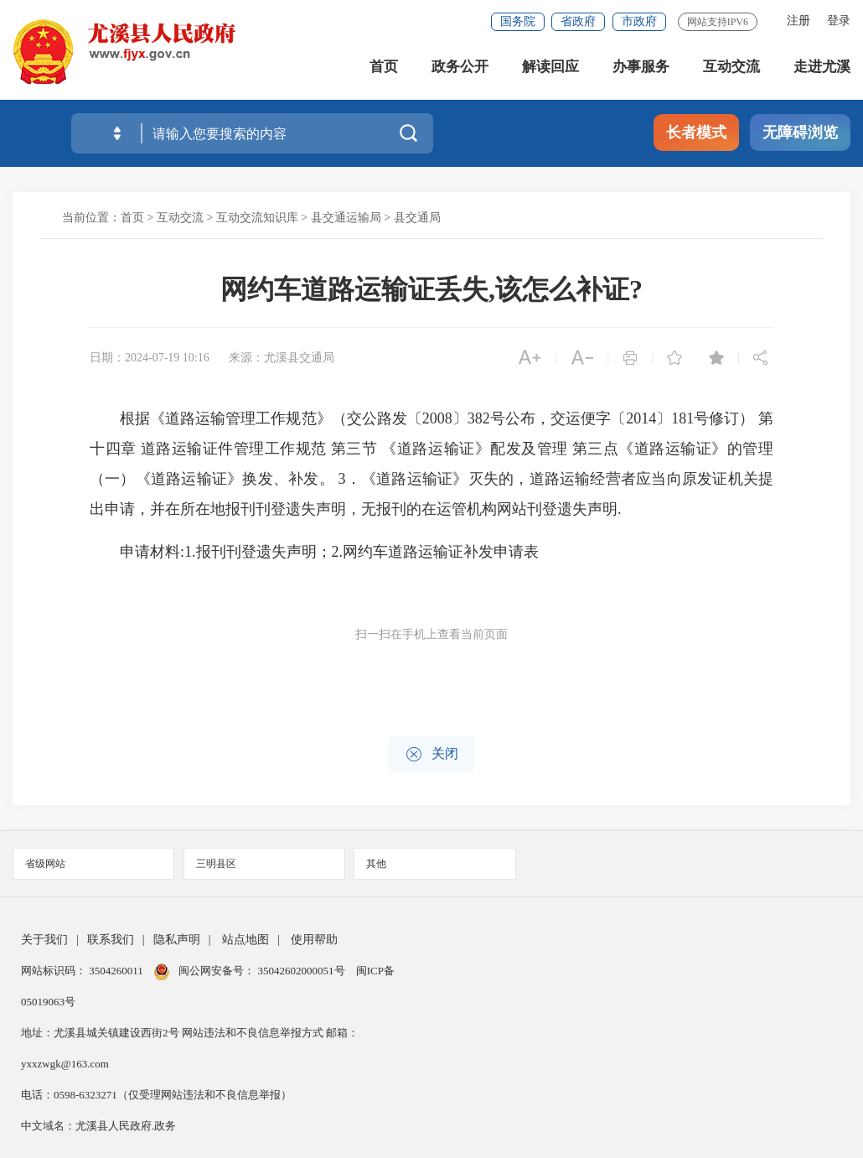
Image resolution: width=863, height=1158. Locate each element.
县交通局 (417, 217)
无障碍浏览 (800, 132)
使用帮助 (314, 939)
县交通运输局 (346, 217)
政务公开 (460, 67)
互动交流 (731, 67)
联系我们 (110, 939)
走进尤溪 (821, 67)
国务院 (517, 21)
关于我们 (44, 939)
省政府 (578, 21)
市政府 (639, 21)
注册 (798, 20)
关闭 (432, 754)
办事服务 (640, 67)
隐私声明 (176, 939)
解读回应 (550, 67)
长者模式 (696, 132)
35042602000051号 (303, 970)
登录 (838, 20)
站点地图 (245, 939)
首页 (383, 67)
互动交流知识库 (257, 217)
